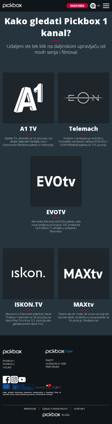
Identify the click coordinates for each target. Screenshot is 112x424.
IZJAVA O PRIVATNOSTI (55, 408)
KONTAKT (79, 408)
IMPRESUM (30, 408)
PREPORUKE (52, 366)
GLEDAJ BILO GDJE (56, 363)
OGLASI (7, 367)
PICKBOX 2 (9, 364)
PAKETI (49, 360)
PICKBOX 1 (9, 360)
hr (95, 6)
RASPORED (77, 5)
